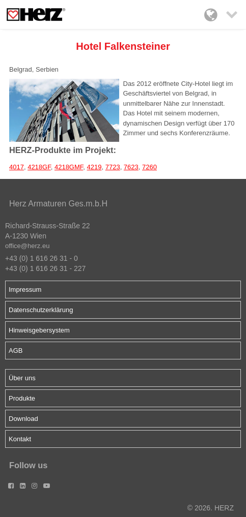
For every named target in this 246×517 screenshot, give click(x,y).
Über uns (22, 378)
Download (23, 418)
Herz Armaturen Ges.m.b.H (58, 203)
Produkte (22, 398)
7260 (149, 167)
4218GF (39, 167)
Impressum (25, 289)
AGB (15, 350)
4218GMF (68, 167)
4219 (94, 167)
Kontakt (20, 439)
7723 (112, 167)
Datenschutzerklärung (41, 310)
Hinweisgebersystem (39, 330)
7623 (131, 167)
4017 (16, 167)
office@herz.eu (27, 246)
